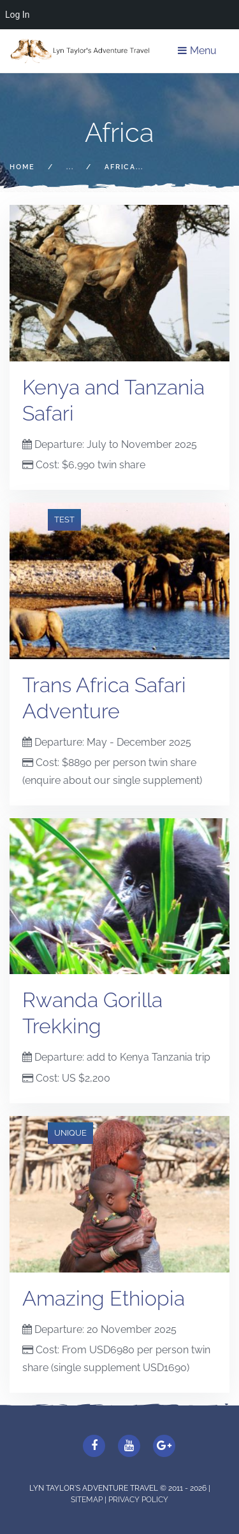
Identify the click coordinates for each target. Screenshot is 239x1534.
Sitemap (88, 1499)
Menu (197, 51)
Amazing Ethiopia (103, 1298)
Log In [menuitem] (17, 15)
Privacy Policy (138, 1499)
